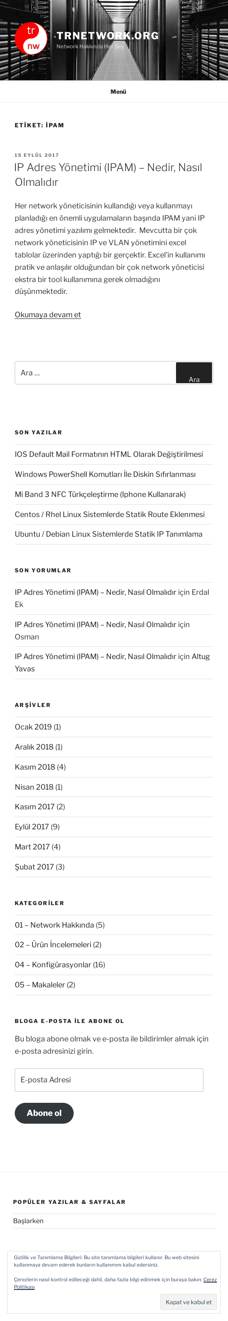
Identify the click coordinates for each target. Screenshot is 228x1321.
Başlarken (28, 1221)
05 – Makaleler (40, 984)
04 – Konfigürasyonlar (53, 964)
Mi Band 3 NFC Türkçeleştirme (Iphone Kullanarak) (100, 494)
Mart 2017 (32, 846)
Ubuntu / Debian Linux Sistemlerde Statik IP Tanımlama (109, 534)
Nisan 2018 (34, 787)
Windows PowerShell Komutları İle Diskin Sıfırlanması (105, 474)
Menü (114, 91)
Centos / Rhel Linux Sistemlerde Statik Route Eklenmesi (110, 514)
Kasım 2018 (35, 767)
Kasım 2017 (35, 806)
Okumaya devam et (48, 314)
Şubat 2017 (34, 867)
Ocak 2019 (33, 727)
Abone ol (44, 1113)
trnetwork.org (107, 36)
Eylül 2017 (32, 826)
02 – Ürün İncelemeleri (53, 944)
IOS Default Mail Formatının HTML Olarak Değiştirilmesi (109, 454)
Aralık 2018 (34, 747)
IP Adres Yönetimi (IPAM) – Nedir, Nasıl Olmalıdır (95, 592)
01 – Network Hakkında (54, 925)
